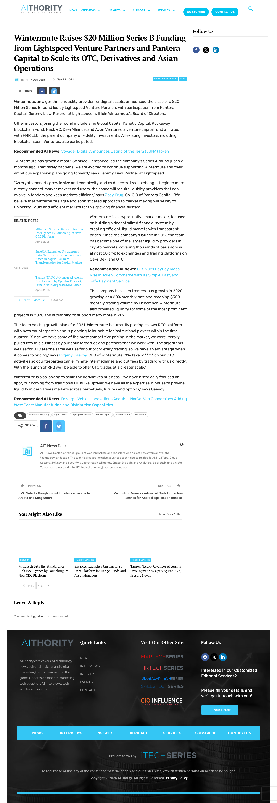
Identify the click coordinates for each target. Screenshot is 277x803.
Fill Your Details (220, 710)
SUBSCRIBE (205, 733)
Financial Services (165, 78)
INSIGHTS (119, 10)
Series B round (123, 414)
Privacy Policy (177, 778)
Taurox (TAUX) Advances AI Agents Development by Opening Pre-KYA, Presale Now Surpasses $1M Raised (59, 281)
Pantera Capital (103, 414)
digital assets (60, 414)
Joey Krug (114, 195)
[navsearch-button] (250, 9)
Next (40, 300)
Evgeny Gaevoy (73, 355)
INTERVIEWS (92, 10)
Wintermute (140, 414)
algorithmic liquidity (39, 414)
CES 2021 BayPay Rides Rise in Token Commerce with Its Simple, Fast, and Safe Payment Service (135, 275)
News (183, 78)
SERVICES (168, 10)
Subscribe (196, 12)
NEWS (73, 10)
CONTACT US (225, 12)
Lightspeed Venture (81, 414)
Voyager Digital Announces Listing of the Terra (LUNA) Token (115, 151)
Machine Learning (85, 560)
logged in (37, 616)
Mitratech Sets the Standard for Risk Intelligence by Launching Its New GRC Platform (59, 233)
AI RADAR (144, 10)
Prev (23, 300)
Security (24, 560)
